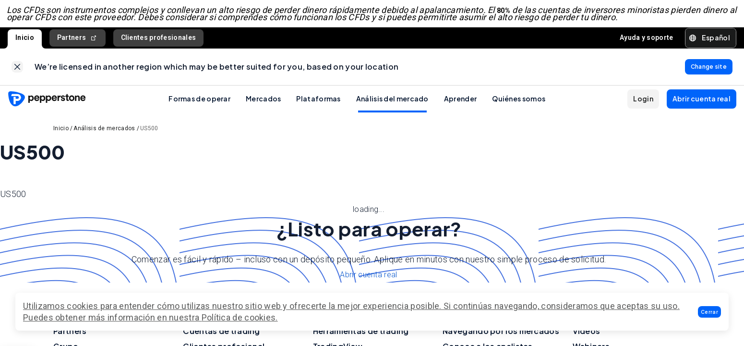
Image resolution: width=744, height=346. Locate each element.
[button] (709, 312)
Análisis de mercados (104, 132)
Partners (77, 40)
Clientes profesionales (158, 40)
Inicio (24, 40)
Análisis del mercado (392, 103)
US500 (149, 132)
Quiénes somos (518, 103)
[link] (17, 70)
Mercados (263, 103)
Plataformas (318, 103)
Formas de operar (199, 103)
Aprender (460, 103)
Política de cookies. (240, 317)
